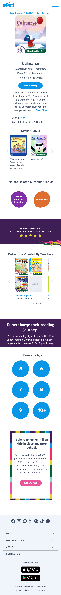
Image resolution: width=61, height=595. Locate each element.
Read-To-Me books (32, 13)
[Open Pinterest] (36, 521)
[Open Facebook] (13, 521)
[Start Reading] (30, 85)
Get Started (30, 483)
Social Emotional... (16, 13)
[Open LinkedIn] (48, 521)
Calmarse (45, 13)
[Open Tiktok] (42, 521)
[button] (28, 282)
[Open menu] (55, 5)
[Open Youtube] (25, 521)
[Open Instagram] (19, 521)
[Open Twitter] (31, 521)
